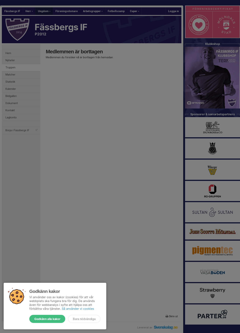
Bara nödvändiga (84, 319)
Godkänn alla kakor (47, 319)
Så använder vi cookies (78, 308)
